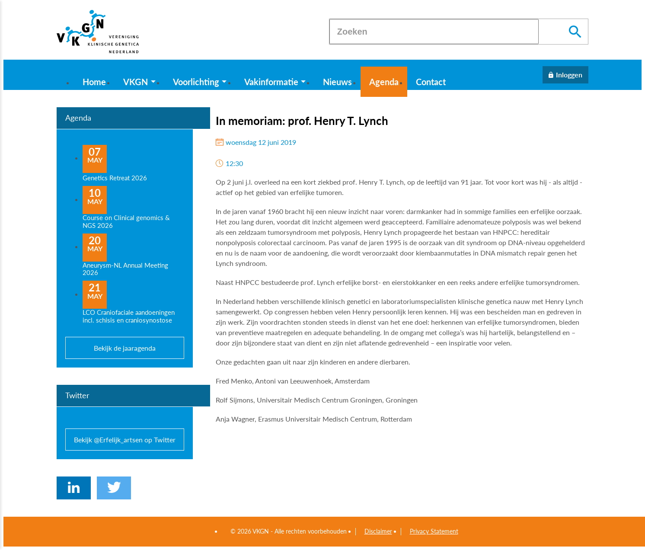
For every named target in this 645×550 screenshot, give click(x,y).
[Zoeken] (434, 31)
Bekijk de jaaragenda (125, 348)
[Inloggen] (565, 74)
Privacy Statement (434, 531)
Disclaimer (378, 531)
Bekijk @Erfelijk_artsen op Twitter (125, 439)
